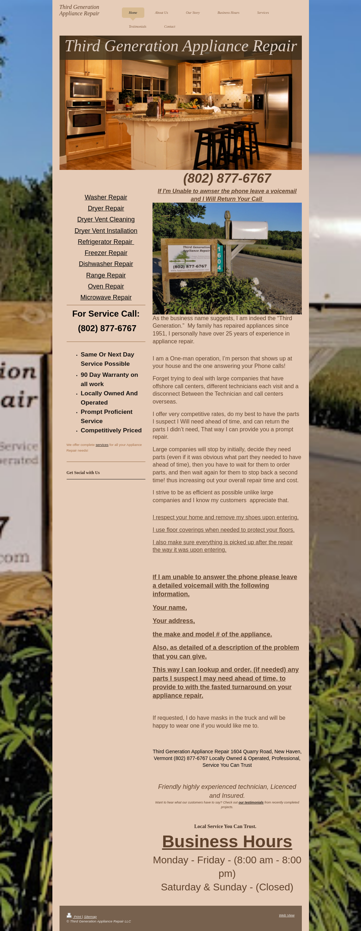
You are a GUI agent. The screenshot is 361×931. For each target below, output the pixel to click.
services (102, 445)
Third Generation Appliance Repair (79, 10)
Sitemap (90, 917)
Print (74, 917)
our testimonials (250, 802)
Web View (287, 915)
